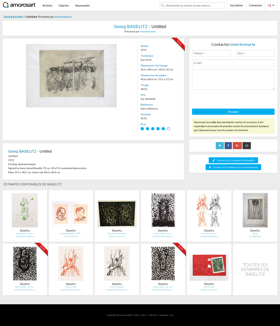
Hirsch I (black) (117, 286)
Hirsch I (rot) (71, 286)
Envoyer (233, 111)
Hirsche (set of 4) (209, 233)
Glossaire (163, 315)
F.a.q (171, 315)
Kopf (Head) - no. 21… (25, 286)
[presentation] (219, 100)
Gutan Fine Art (71, 236)
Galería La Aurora (117, 236)
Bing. (255, 233)
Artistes (47, 5)
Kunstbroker (255, 236)
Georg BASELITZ (131, 26)
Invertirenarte (62, 16)
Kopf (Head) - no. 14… (163, 286)
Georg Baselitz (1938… (70, 233)
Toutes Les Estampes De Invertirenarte (233, 167)
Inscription (236, 5)
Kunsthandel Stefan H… (163, 236)
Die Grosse (209, 286)
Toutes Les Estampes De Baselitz (233, 160)
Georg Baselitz (14, 16)
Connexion (255, 5)
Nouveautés (82, 5)
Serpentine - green (24, 233)
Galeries (64, 5)
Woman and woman (117, 233)
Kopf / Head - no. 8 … (163, 233)
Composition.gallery (25, 236)
